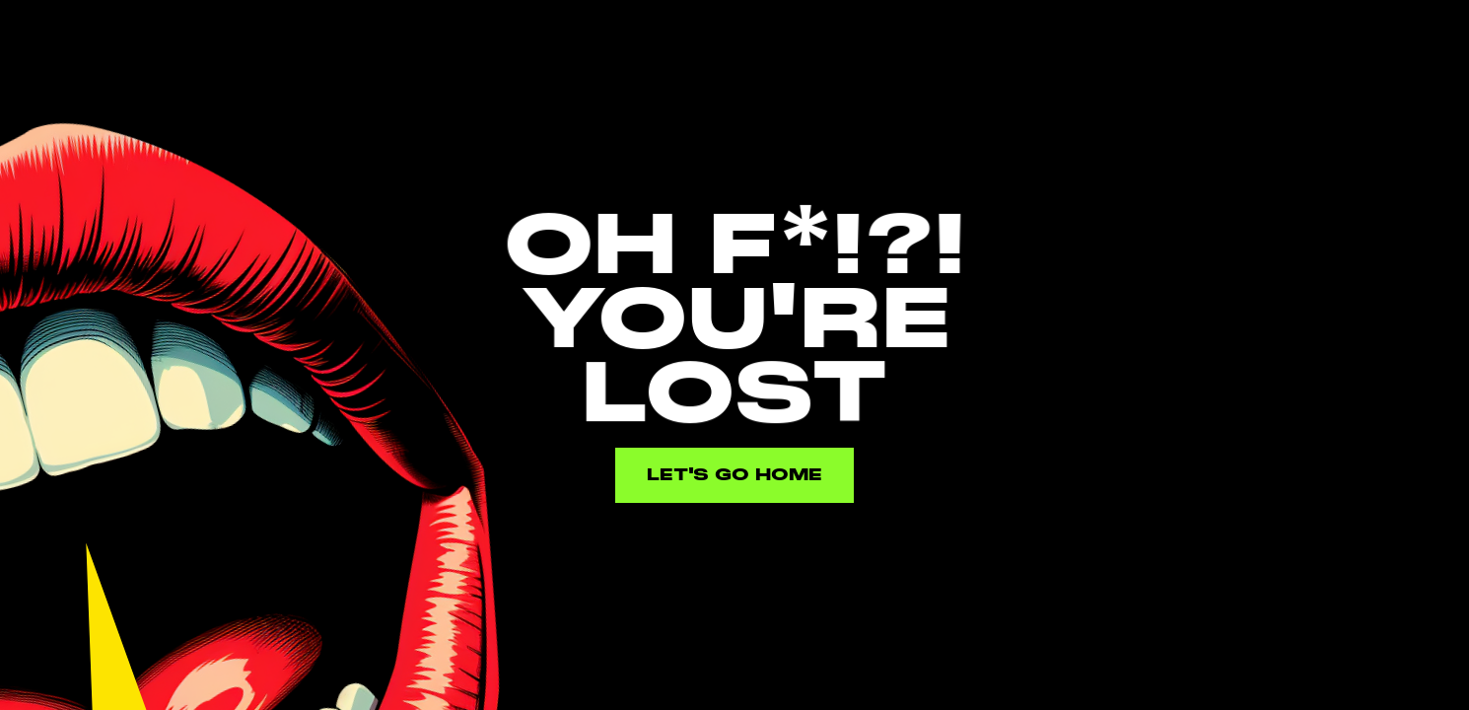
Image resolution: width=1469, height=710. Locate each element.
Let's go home (734, 474)
